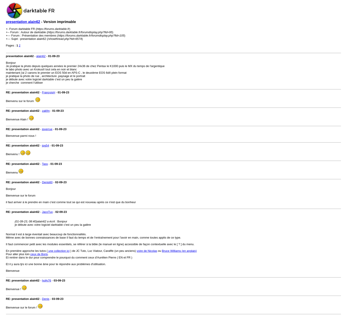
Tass (45, 164)
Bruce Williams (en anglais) (179, 250)
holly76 (46, 280)
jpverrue (47, 129)
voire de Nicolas (147, 250)
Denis (45, 299)
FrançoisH (48, 92)
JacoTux (47, 212)
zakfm (46, 110)
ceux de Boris (39, 254)
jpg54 (45, 145)
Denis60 (47, 182)
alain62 (41, 56)
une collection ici (58, 250)
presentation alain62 (23, 22)
